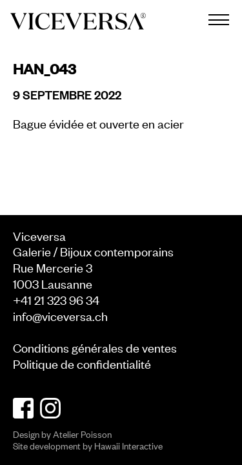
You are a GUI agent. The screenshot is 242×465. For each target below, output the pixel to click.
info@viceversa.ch (60, 315)
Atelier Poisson (82, 433)
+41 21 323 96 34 (56, 299)
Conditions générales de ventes (95, 347)
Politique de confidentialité (82, 363)
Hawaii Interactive (128, 445)
